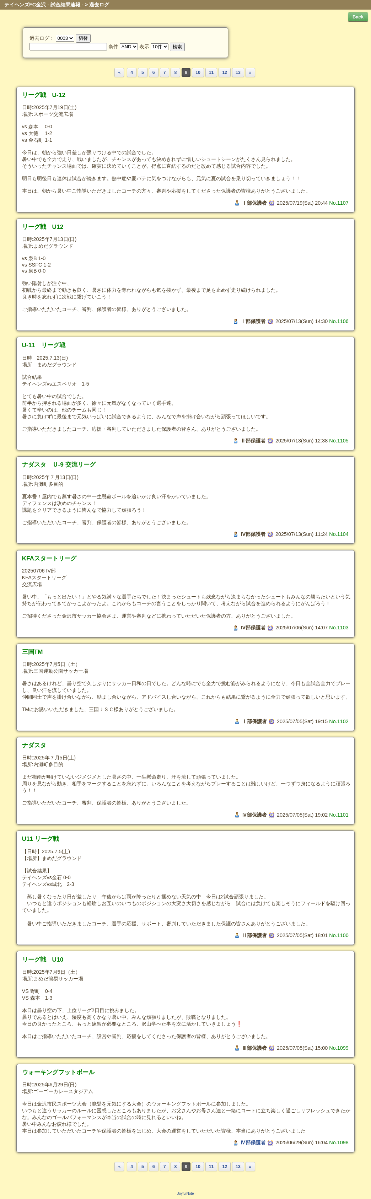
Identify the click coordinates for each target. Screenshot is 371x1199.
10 (197, 72)
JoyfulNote (185, 1193)
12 (224, 72)
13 (238, 72)
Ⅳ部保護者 (253, 1142)
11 (211, 72)
